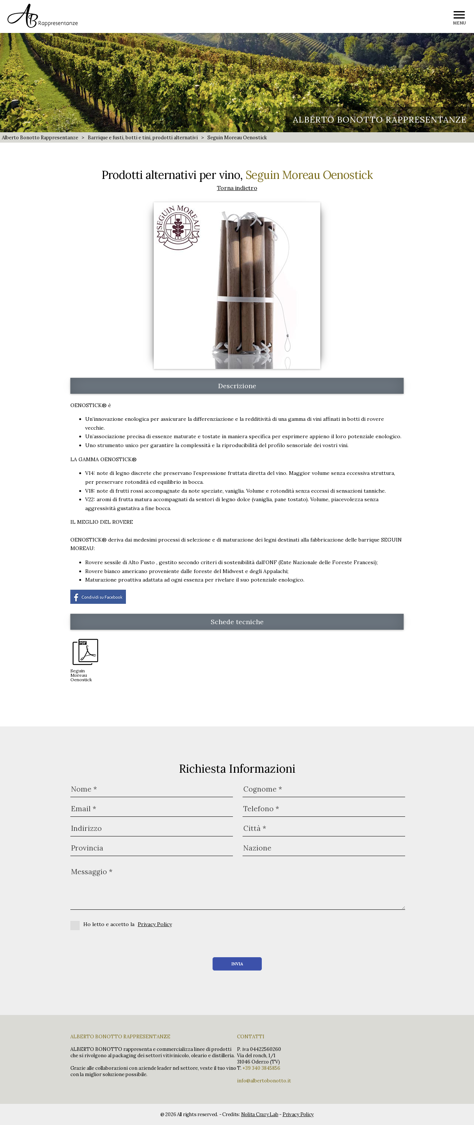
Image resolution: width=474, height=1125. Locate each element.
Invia (237, 963)
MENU (459, 23)
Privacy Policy (155, 924)
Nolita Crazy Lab (259, 1114)
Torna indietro (237, 188)
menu (459, 14)
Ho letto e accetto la (121, 924)
